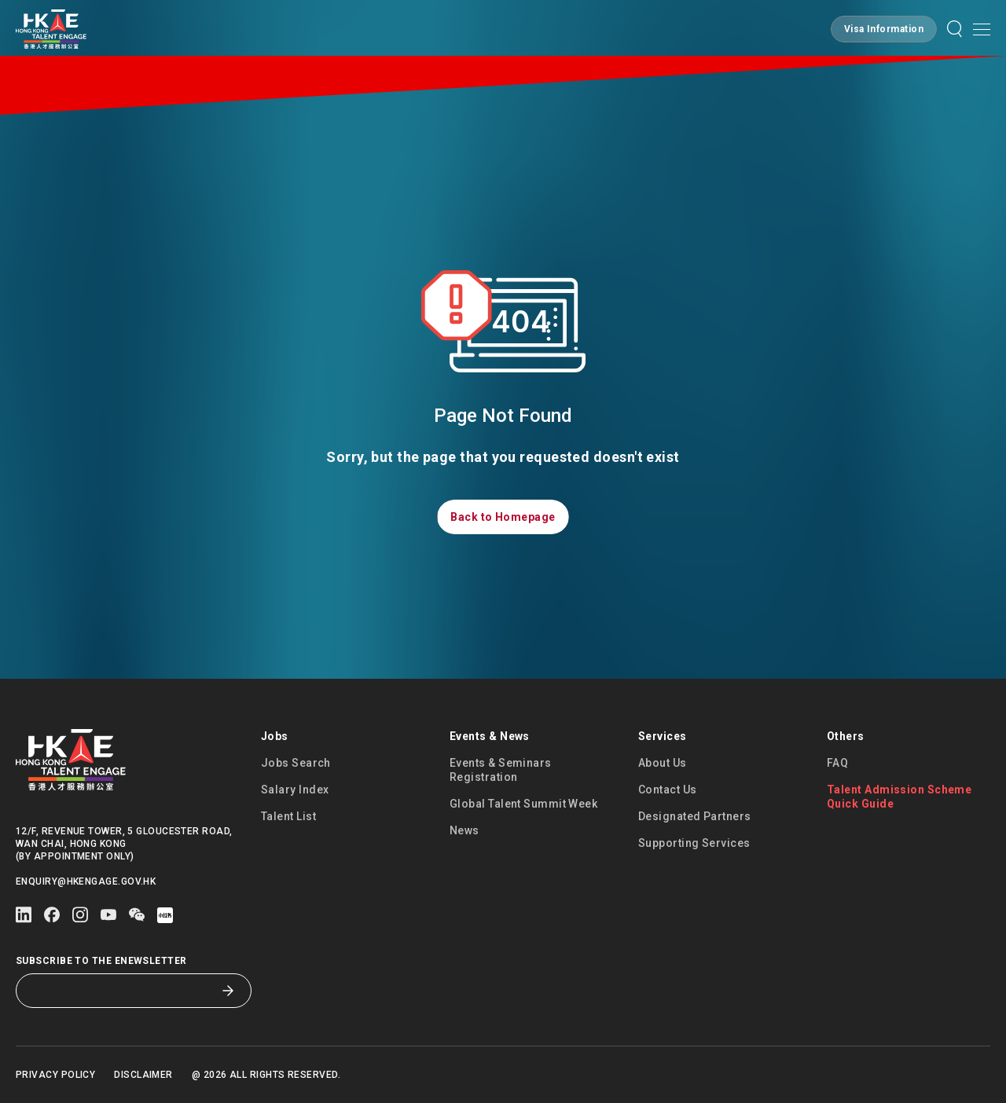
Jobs (274, 736)
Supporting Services (694, 843)
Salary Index (295, 789)
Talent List (288, 816)
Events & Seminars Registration (501, 770)
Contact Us (667, 789)
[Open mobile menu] (981, 29)
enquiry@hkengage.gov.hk (86, 881)
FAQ (837, 763)
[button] (884, 29)
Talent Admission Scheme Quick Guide (899, 796)
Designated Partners (694, 816)
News (464, 830)
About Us (662, 763)
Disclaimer (143, 1074)
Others (846, 736)
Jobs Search (296, 763)
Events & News (490, 736)
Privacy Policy (55, 1074)
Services (662, 736)
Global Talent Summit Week (523, 803)
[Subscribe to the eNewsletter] (121, 991)
